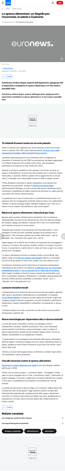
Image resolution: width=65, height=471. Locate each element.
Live (59, 3)
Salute (8, 8)
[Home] (2, 8)
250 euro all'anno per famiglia (29, 258)
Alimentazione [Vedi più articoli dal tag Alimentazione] (32, 431)
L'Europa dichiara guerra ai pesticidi (15, 423)
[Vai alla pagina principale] (8, 2)
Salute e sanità (17, 8)
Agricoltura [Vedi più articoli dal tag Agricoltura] (49, 431)
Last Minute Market (11, 297)
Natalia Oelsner (8, 68)
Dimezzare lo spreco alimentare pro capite (19, 365)
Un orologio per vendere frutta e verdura (17, 418)
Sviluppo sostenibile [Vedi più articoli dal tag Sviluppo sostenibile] (12, 431)
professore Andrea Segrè (43, 185)
